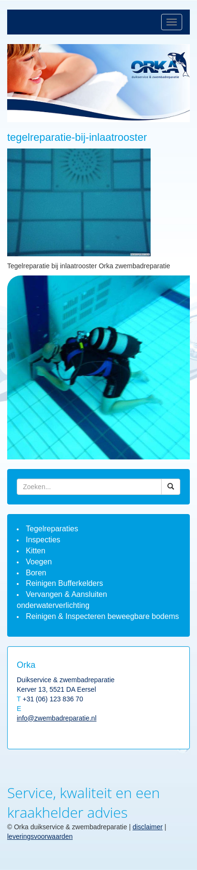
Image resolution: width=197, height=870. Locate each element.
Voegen (39, 562)
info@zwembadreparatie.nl (57, 718)
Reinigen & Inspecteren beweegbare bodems (102, 616)
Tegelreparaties (52, 529)
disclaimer (147, 827)
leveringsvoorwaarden (40, 836)
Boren (36, 573)
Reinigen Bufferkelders (64, 583)
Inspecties (43, 540)
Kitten (35, 551)
